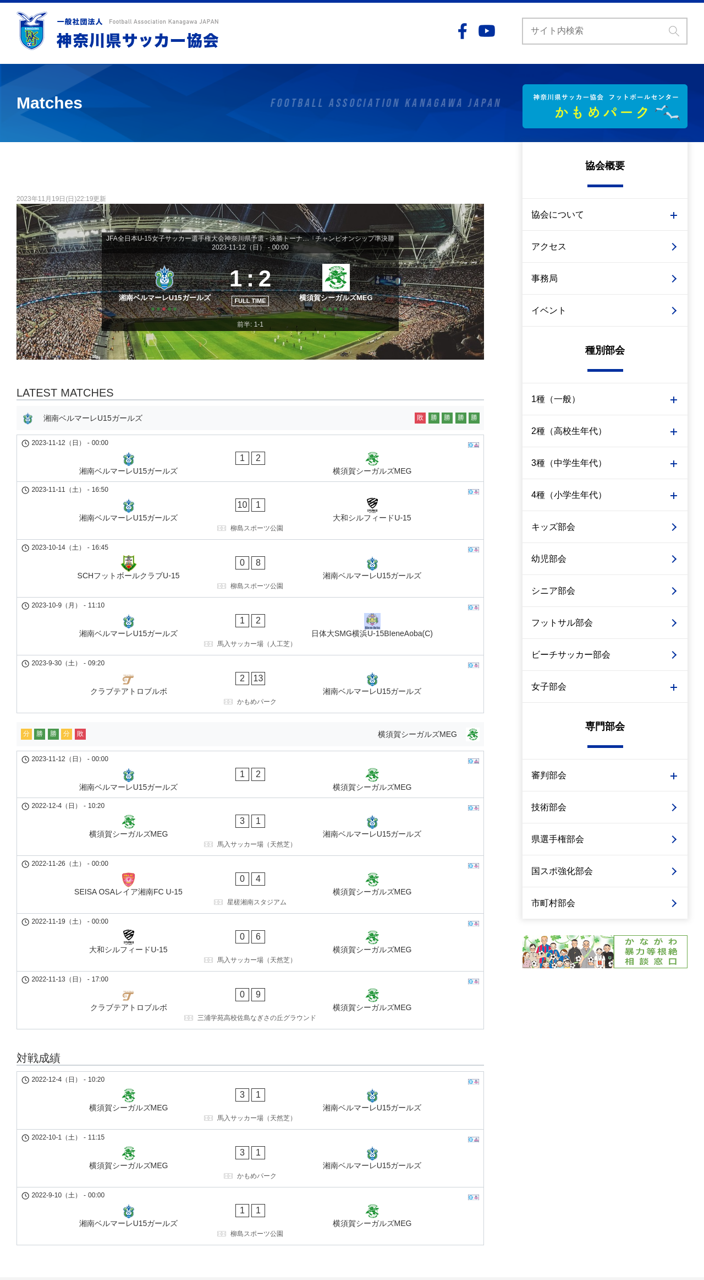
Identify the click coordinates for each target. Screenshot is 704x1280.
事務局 (544, 278)
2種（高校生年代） (569, 431)
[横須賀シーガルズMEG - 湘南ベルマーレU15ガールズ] (250, 737)
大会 (134, 1124)
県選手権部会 (557, 839)
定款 (215, 1135)
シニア (86, 1182)
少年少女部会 (59, 1147)
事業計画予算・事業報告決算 (258, 1147)
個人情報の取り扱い (557, 1112)
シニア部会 (553, 590)
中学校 (47, 1135)
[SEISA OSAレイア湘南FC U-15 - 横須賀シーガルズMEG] (250, 774)
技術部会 (548, 807)
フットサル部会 (562, 622)
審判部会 (548, 775)
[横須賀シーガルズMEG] (339, 302)
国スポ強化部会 (562, 871)
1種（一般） (555, 399)
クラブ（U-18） (89, 1124)
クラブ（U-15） (96, 1135)
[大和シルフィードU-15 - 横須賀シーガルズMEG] (250, 811)
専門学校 (110, 1112)
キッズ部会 (553, 526)
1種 (22, 1112)
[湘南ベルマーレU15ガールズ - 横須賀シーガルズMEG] (250, 487)
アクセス (548, 246)
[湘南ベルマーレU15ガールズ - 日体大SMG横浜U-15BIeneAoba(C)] (250, 593)
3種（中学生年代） (569, 463)
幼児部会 (548, 558)
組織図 (219, 1124)
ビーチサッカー (43, 1193)
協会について (557, 214)
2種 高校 (76, 1158)
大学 (77, 1112)
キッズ (28, 1182)
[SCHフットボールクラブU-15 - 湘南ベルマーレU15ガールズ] (250, 556)
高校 (44, 1124)
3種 (22, 1135)
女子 (24, 1158)
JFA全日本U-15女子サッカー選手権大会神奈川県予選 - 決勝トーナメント (208, 238)
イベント (548, 310)
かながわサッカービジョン (254, 1158)
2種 (22, 1124)
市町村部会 (553, 903)
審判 (97, 1170)
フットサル (127, 1182)
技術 (72, 1170)
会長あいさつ (231, 1112)
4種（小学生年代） (569, 495)
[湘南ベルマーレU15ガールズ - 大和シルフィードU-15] (250, 519)
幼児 (57, 1182)
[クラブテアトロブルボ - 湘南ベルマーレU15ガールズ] (250, 630)
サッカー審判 (103, 1193)
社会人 (47, 1112)
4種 (22, 1147)
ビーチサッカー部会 (570, 654)
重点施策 (223, 1170)
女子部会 (548, 686)
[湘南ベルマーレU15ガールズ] (161, 302)
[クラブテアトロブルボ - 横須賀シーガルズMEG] (250, 847)
